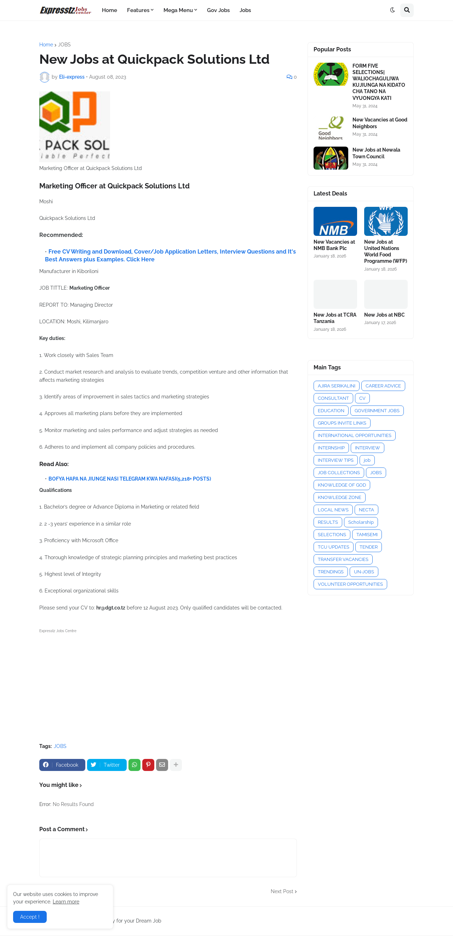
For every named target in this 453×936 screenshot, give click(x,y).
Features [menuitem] (138, 10)
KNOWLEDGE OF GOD (342, 485)
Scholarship (361, 522)
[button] (392, 10)
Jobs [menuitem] (245, 10)
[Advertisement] (168, 684)
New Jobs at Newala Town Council (376, 153)
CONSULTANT (333, 398)
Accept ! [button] (30, 917)
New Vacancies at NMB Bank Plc (334, 245)
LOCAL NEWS (333, 509)
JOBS (64, 44)
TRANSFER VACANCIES (343, 559)
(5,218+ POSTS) (193, 479)
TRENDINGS (331, 571)
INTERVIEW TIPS (336, 460)
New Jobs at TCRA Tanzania (335, 318)
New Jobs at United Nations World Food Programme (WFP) (385, 251)
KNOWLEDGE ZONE (339, 497)
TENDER (369, 547)
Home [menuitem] (109, 10)
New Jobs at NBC (384, 315)
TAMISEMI (367, 534)
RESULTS (328, 522)
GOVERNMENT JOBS (377, 410)
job (367, 460)
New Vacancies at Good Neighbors (379, 123)
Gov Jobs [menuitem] (218, 10)
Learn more (66, 901)
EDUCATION (331, 410)
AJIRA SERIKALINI (336, 385)
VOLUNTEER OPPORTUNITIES (350, 584)
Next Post (282, 891)
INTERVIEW (367, 447)
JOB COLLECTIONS (339, 472)
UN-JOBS (364, 571)
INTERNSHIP (331, 447)
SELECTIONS (332, 534)
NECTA (366, 509)
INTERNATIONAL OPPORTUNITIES (354, 435)
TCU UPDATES (333, 547)
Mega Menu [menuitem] (178, 10)
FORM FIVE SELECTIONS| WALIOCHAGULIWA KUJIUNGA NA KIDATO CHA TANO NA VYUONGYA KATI (378, 82)
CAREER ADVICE (383, 385)
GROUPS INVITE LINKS (342, 423)
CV (362, 398)
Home (46, 44)
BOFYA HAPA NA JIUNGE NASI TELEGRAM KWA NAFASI (112, 479)
